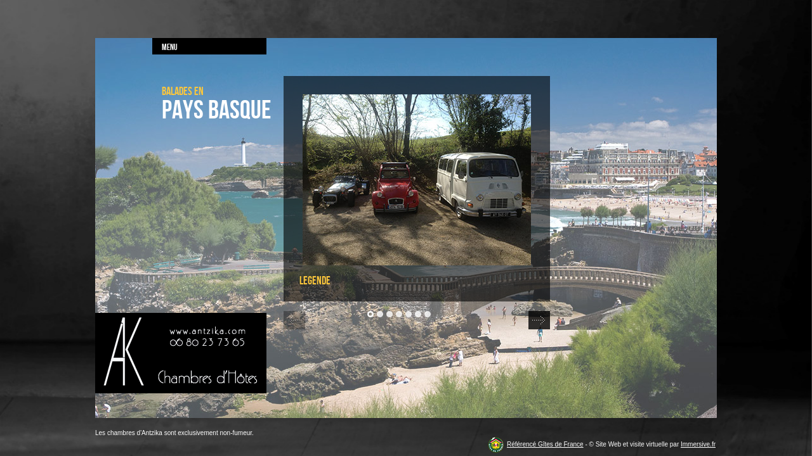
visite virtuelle (649, 444)
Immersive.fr (698, 444)
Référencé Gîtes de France (545, 444)
